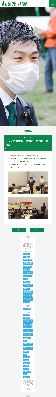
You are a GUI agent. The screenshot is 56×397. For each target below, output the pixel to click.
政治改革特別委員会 (28, 273)
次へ (37, 230)
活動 (28, 312)
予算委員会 (27, 254)
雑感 (28, 389)
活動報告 (28, 131)
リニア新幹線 (27, 338)
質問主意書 (27, 302)
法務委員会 (27, 288)
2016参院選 (27, 315)
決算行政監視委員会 (28, 285)
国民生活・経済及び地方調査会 (28, 263)
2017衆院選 (27, 317)
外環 (25, 354)
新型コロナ (27, 363)
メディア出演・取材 (28, 334)
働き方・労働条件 (28, 344)
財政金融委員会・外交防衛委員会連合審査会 (28, 383)
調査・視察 (27, 377)
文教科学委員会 (28, 276)
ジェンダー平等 (28, 327)
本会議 (25, 279)
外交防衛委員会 (28, 266)
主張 (25, 308)
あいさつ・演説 (28, 324)
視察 (29, 308)
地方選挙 (26, 351)
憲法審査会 (27, 269)
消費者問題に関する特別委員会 (28, 292)
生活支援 (26, 366)
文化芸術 (26, 360)
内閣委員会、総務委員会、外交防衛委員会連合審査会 (28, 245)
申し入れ (26, 368)
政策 (28, 306)
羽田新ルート (27, 371)
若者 (25, 374)
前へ (19, 230)
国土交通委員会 (28, 259)
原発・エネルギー (28, 348)
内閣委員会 (27, 257)
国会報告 (28, 252)
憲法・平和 (27, 357)
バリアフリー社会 (28, 330)
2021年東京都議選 (28, 321)
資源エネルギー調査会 (28, 299)
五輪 (25, 341)
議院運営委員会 (28, 295)
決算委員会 (27, 282)
